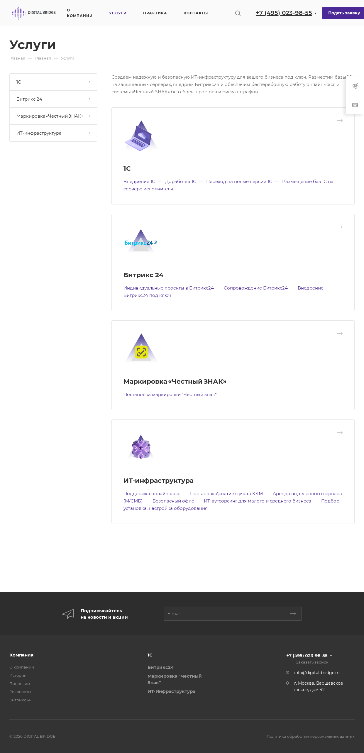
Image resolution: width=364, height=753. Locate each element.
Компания (21, 655)
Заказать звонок (312, 662)
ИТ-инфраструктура (158, 481)
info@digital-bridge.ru (317, 672)
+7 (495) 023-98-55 (284, 12)
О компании (21, 667)
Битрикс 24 (143, 275)
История (17, 675)
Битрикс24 (20, 700)
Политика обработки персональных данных (311, 736)
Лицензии (19, 683)
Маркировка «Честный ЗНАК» (175, 381)
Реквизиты (20, 691)
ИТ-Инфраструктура (171, 691)
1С (127, 168)
